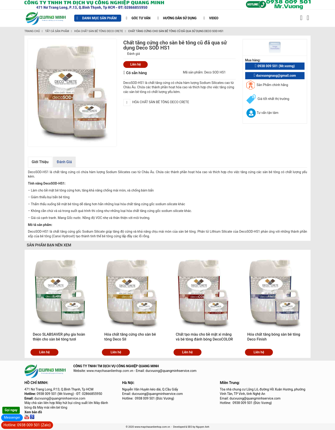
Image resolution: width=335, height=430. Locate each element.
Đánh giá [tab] (64, 162)
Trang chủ (32, 31)
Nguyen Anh (202, 426)
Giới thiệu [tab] (40, 162)
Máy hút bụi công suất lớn (74, 403)
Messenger (12, 417)
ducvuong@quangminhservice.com (59, 398)
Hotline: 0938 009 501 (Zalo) (27, 425)
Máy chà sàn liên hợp (39, 403)
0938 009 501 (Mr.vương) (275, 65)
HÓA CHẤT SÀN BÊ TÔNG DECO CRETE (98, 31)
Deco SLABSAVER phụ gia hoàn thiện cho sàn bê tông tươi (59, 336)
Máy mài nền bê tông (52, 407)
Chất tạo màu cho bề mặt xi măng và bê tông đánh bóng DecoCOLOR (204, 336)
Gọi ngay (11, 410)
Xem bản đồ (33, 412)
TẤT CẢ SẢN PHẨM (57, 31)
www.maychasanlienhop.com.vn (110, 371)
